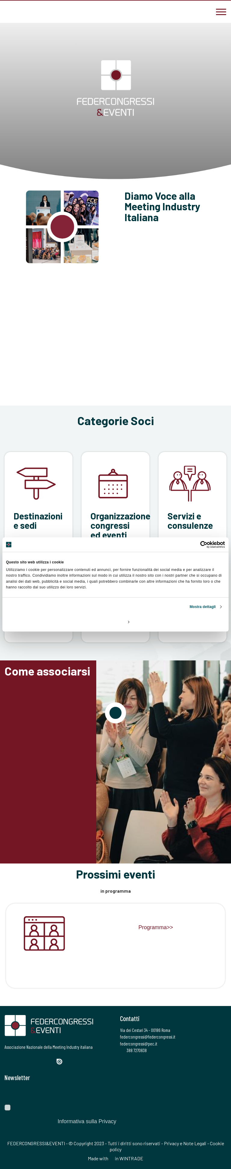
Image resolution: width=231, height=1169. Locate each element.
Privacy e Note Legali (185, 1143)
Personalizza (116, 621)
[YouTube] (50, 1061)
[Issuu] (61, 1061)
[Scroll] (115, 161)
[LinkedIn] (39, 1061)
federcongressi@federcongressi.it (147, 1036)
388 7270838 (133, 1050)
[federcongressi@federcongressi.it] (27, 11)
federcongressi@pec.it (138, 1043)
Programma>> (155, 927)
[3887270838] (9, 11)
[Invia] (217, 1093)
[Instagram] (28, 1061)
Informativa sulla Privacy (87, 1121)
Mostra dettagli (202, 606)
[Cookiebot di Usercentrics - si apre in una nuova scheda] (198, 544)
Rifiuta (42, 621)
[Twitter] (18, 1061)
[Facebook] (8, 1061)
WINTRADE (131, 1158)
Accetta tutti (189, 621)
